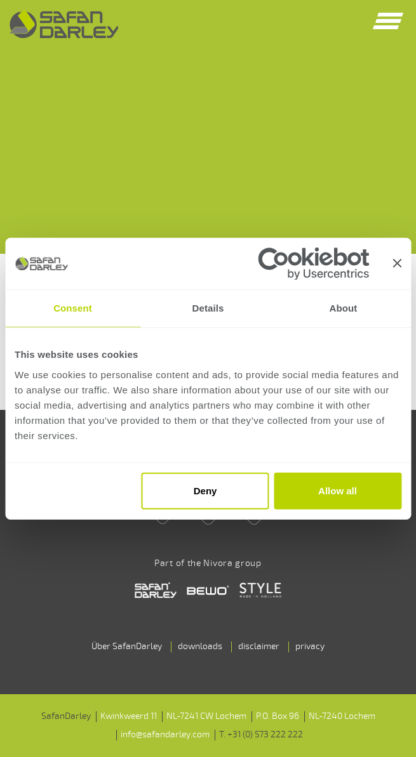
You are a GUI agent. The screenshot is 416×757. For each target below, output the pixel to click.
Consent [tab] (72, 308)
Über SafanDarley (126, 646)
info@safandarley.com (165, 734)
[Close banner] (397, 263)
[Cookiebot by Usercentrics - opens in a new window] (313, 263)
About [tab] (344, 308)
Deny (205, 490)
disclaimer (258, 646)
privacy (310, 646)
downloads (200, 646)
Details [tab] (208, 308)
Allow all (337, 490)
